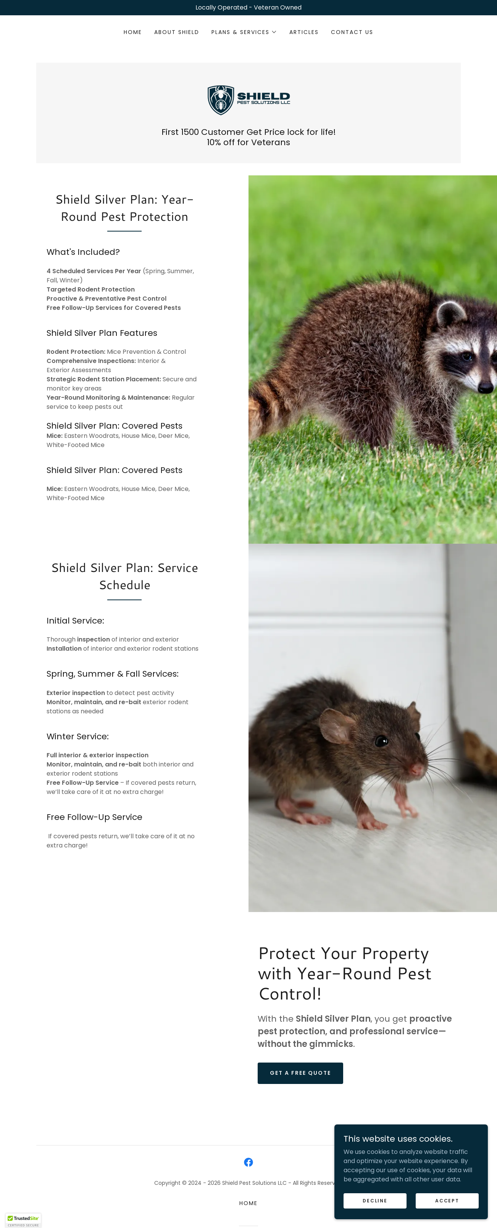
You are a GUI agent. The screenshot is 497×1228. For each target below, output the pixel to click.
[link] (248, 98)
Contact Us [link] (352, 32)
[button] (244, 32)
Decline (375, 1200)
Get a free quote (300, 1091)
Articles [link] (304, 32)
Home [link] (133, 32)
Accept (447, 1200)
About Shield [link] (176, 32)
